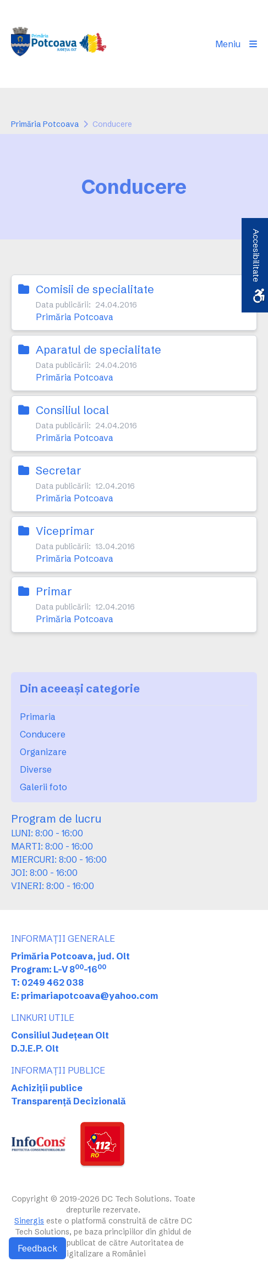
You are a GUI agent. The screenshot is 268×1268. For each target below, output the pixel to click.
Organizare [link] (43, 751)
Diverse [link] (36, 769)
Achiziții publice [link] (47, 1087)
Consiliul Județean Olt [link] (60, 1035)
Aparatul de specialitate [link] (98, 349)
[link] (58, 44)
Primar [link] (54, 591)
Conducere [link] (42, 734)
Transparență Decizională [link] (68, 1101)
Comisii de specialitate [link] (95, 289)
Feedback (37, 1248)
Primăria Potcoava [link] (45, 124)
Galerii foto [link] (43, 786)
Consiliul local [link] (72, 410)
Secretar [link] (58, 470)
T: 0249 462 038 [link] (47, 982)
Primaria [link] (38, 716)
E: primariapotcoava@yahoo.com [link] (84, 995)
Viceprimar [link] (65, 531)
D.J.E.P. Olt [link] (35, 1048)
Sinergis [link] (29, 1221)
